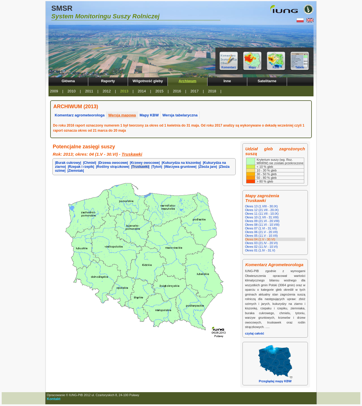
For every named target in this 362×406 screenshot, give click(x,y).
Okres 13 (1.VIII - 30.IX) (261, 206)
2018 (212, 91)
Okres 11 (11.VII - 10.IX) (262, 213)
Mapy (252, 67)
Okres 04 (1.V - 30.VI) (260, 239)
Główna (68, 81)
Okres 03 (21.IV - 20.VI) (261, 243)
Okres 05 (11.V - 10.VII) (261, 235)
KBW (276, 67)
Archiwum (188, 81)
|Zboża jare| (207, 167)
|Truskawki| (140, 167)
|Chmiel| (89, 163)
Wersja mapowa (122, 115)
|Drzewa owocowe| (113, 163)
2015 (159, 91)
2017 (195, 91)
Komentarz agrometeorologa (80, 115)
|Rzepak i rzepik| (81, 167)
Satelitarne (267, 81)
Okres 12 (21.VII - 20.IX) (262, 210)
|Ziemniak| (75, 171)
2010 (71, 91)
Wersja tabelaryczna (180, 115)
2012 (107, 91)
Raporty (108, 81)
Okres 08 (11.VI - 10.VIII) (262, 224)
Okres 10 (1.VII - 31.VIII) (262, 217)
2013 (124, 91)
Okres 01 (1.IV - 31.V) (260, 250)
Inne (227, 81)
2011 (89, 91)
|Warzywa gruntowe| (180, 167)
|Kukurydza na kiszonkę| (181, 163)
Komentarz (228, 67)
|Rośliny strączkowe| (112, 167)
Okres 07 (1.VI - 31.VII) (261, 228)
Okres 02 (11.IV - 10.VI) (261, 246)
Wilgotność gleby (148, 81)
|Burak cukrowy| (68, 163)
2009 (54, 91)
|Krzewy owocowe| (145, 163)
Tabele (299, 67)
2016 (177, 91)
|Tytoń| (156, 167)
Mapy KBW (149, 115)
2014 (142, 91)
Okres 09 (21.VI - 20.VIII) (262, 221)
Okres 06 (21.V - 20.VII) (261, 232)
